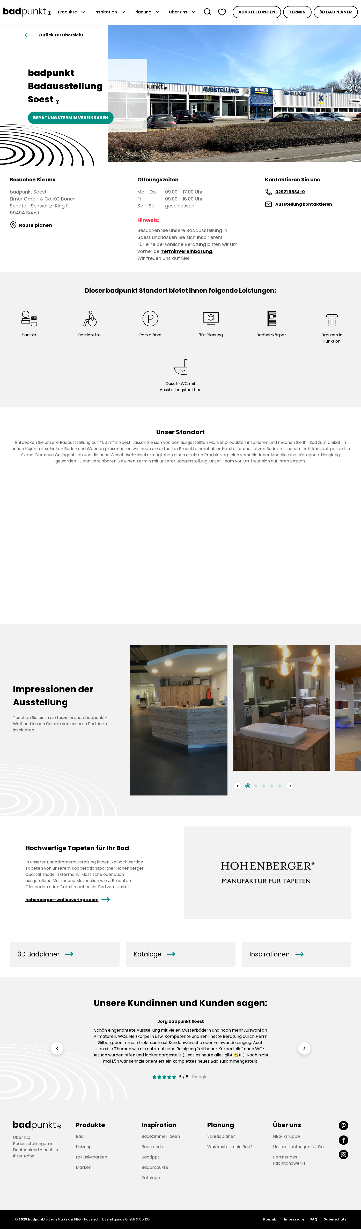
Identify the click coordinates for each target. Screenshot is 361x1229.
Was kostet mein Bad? (230, 1147)
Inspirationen (276, 954)
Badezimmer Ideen (161, 1136)
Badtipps (151, 1157)
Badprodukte (155, 1167)
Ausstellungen (256, 12)
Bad (80, 1136)
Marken (83, 1167)
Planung (148, 12)
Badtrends (152, 1147)
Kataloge (154, 954)
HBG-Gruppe (286, 1136)
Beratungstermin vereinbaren (70, 118)
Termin (297, 12)
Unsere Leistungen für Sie (298, 1147)
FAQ (313, 1219)
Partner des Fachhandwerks (289, 1160)
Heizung (84, 1147)
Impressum (294, 1219)
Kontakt (270, 1219)
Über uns (183, 12)
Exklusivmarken (91, 1157)
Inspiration (110, 12)
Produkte (72, 12)
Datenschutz (334, 1219)
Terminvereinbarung (186, 251)
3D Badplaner (335, 12)
